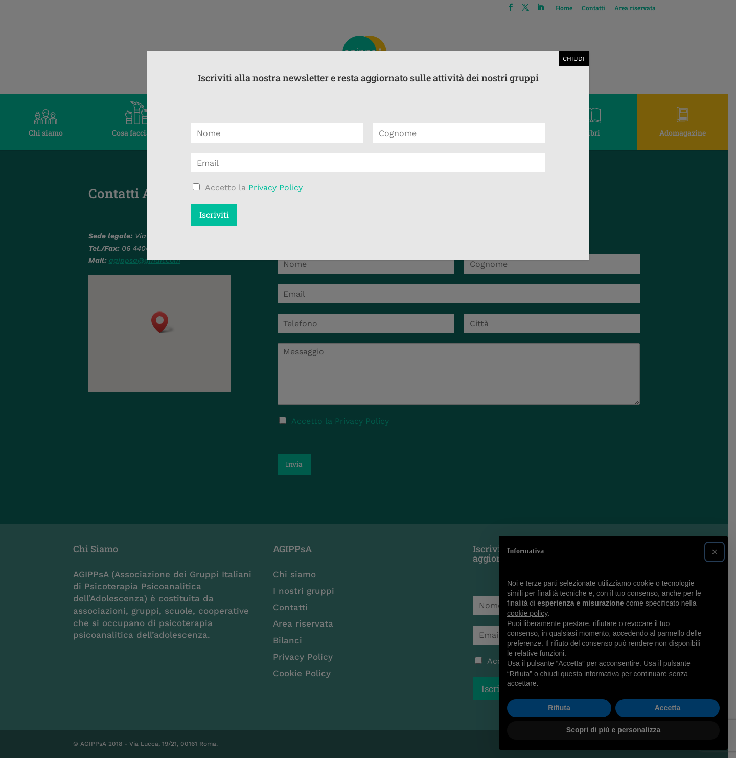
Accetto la (254, 187)
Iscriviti (214, 214)
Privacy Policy (275, 187)
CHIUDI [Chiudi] (574, 58)
